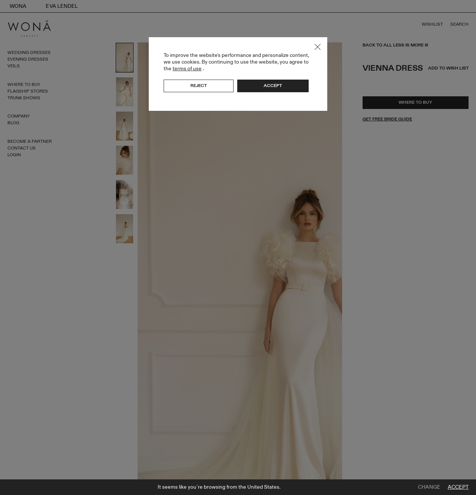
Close (318, 47)
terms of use (187, 68)
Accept (458, 487)
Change (429, 487)
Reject (198, 86)
